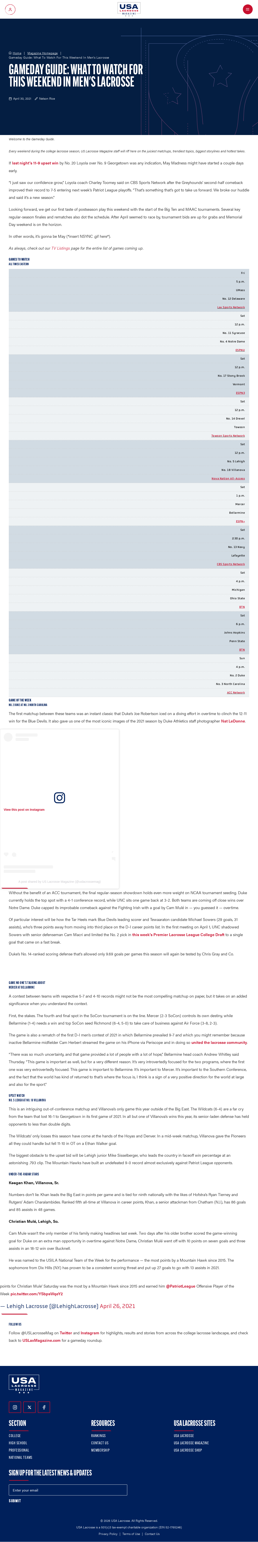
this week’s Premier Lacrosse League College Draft (178, 934)
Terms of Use (131, 1534)
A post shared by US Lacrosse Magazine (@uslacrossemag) (59, 881)
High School (18, 1443)
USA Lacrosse (184, 1436)
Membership (100, 1450)
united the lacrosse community (219, 1042)
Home (17, 53)
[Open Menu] (248, 9)
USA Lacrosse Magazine (191, 1443)
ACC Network (236, 692)
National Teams (20, 1458)
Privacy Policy (108, 1534)
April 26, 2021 (117, 1306)
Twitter (66, 1332)
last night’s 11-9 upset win (35, 163)
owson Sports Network (229, 435)
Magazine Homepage (42, 53)
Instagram (90, 1332)
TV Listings (60, 248)
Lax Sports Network (231, 307)
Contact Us (99, 1443)
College (15, 1436)
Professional (19, 1450)
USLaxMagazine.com (41, 1340)
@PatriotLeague (180, 1286)
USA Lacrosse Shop (188, 1450)
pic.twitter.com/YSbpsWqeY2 (37, 1293)
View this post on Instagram (24, 809)
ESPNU (240, 350)
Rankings (98, 1436)
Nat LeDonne (233, 721)
